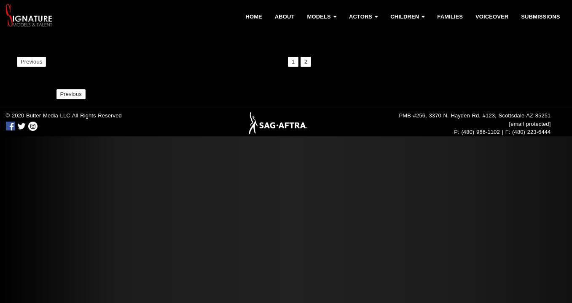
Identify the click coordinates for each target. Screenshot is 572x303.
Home (253, 16)
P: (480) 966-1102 (477, 132)
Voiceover (491, 16)
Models (321, 16)
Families (450, 16)
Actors (363, 16)
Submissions (540, 16)
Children (407, 16)
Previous (31, 61)
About (285, 16)
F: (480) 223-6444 (528, 132)
